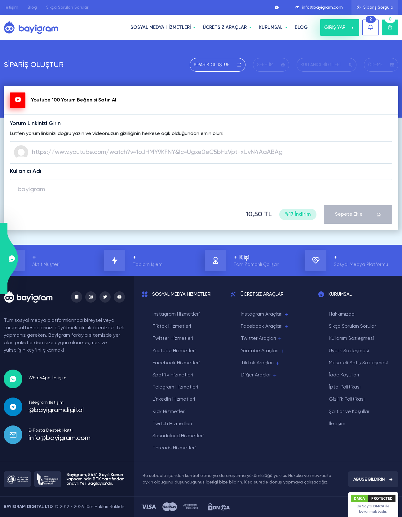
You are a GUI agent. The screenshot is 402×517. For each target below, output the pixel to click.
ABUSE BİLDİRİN (373, 479)
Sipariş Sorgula (374, 7)
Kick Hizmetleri (169, 411)
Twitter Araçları (261, 339)
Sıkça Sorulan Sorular (67, 7)
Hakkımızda (342, 314)
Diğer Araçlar (259, 375)
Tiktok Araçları (260, 363)
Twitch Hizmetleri (172, 423)
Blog (32, 7)
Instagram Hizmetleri (176, 314)
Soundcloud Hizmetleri (178, 436)
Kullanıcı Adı (25, 171)
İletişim (11, 7)
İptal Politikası (344, 387)
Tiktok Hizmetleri (171, 326)
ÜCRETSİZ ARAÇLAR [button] (225, 27)
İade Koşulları (344, 375)
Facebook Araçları (265, 327)
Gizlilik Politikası (346, 399)
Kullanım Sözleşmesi (351, 338)
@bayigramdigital (56, 410)
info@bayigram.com (319, 7)
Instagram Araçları (265, 314)
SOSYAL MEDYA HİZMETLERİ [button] (160, 27)
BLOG (301, 27)
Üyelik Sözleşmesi (349, 350)
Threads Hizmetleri (174, 448)
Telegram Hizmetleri (175, 387)
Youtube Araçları (263, 351)
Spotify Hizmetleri (172, 375)
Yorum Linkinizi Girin (35, 123)
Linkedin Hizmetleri (173, 399)
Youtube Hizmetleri (174, 350)
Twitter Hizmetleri (172, 338)
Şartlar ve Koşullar (349, 411)
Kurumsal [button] (271, 27)
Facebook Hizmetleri (176, 363)
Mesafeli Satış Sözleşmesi (358, 363)
